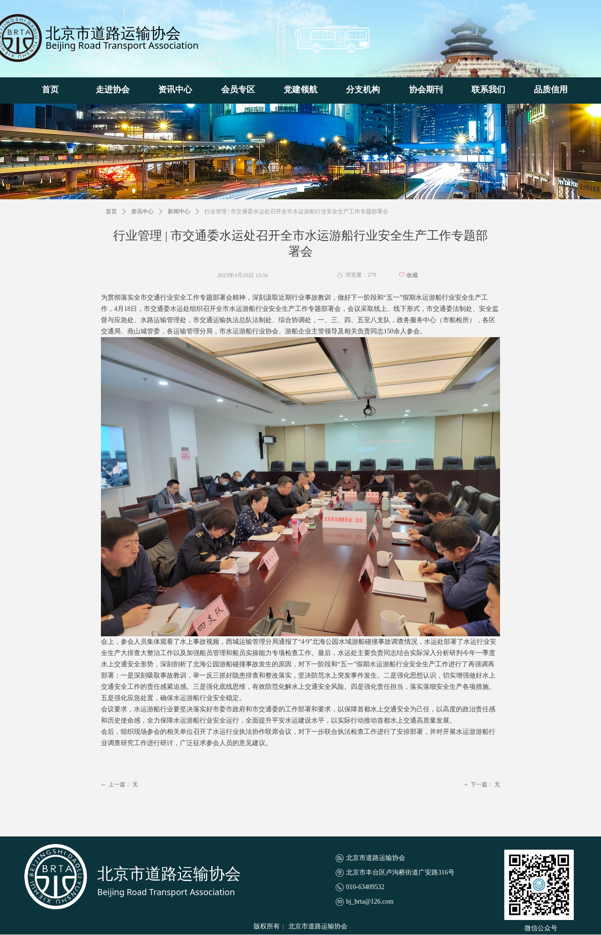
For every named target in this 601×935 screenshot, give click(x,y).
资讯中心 (142, 211)
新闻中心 (179, 211)
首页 (111, 211)
